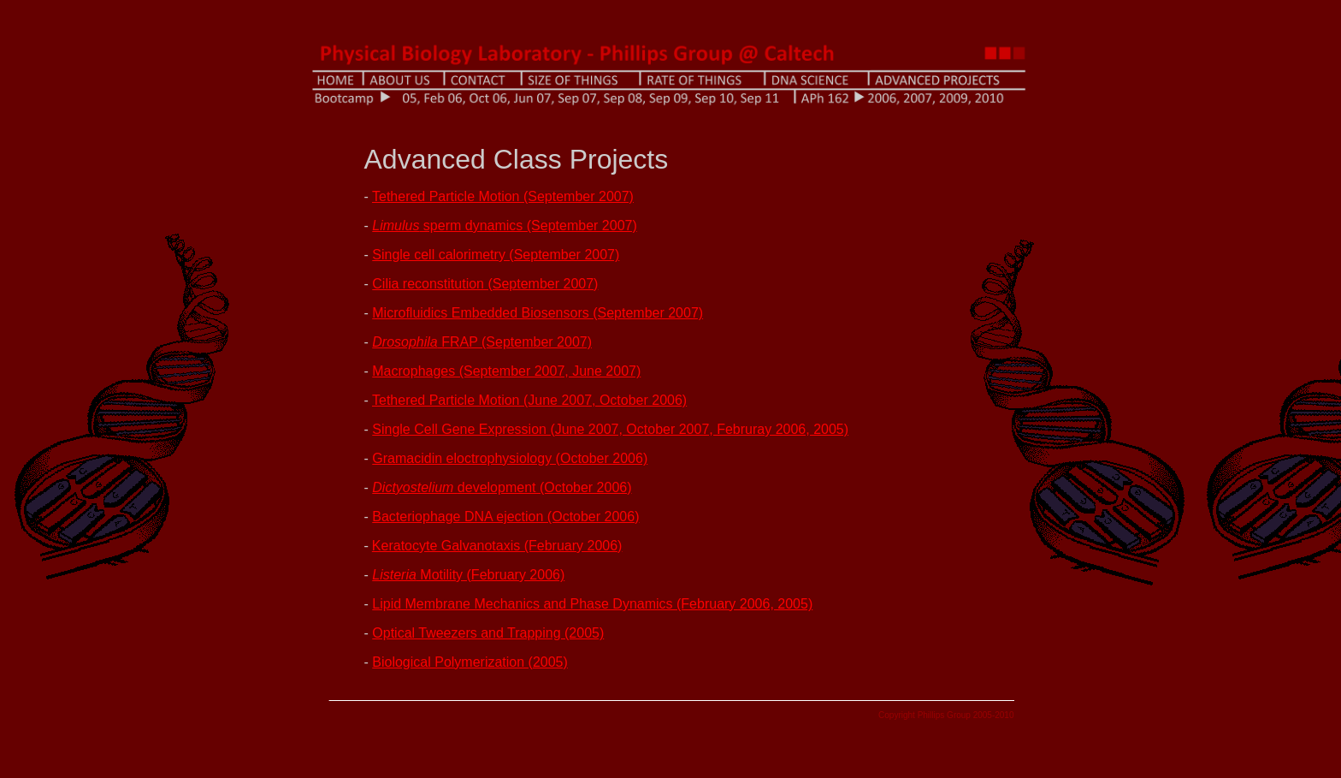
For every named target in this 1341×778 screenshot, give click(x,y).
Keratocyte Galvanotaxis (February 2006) (497, 545)
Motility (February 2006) (468, 574)
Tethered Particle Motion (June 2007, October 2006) (529, 400)
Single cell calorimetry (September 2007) (495, 254)
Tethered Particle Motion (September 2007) (503, 196)
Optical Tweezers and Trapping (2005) (488, 633)
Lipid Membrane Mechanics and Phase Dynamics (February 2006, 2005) (592, 604)
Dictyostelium (415, 487)
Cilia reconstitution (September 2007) (485, 283)
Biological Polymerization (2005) (470, 662)
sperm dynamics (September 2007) (504, 225)
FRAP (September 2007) (482, 342)
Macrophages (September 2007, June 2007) (506, 371)
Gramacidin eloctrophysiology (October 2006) (509, 458)
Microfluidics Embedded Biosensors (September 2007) (537, 313)
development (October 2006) (545, 487)
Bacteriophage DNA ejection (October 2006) (505, 516)
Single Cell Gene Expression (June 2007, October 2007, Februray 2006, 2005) (610, 429)
